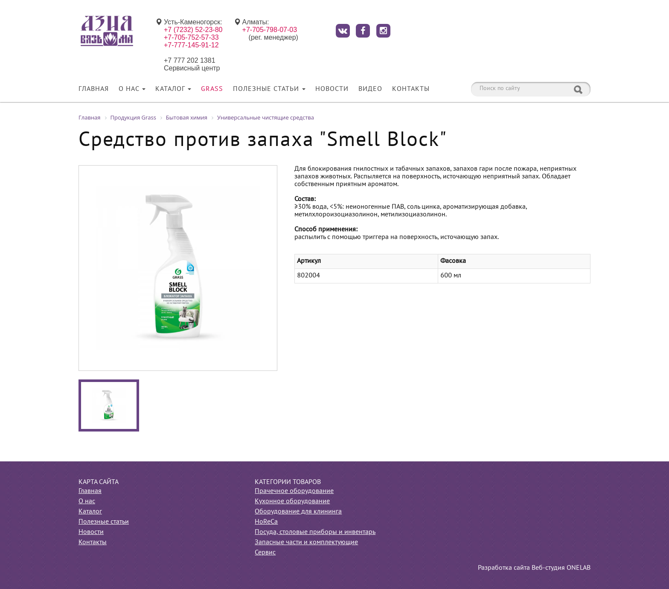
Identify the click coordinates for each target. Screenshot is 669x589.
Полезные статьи (269, 89)
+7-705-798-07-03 (269, 29)
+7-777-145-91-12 (191, 45)
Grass (212, 89)
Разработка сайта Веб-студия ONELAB (534, 568)
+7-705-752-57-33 (191, 37)
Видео (370, 89)
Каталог (173, 89)
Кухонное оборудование (292, 501)
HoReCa (266, 522)
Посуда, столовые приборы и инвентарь (315, 532)
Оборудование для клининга (298, 512)
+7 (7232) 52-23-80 (193, 29)
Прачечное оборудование (294, 491)
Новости (332, 89)
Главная (94, 89)
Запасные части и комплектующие (306, 542)
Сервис (265, 553)
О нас (132, 89)
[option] (178, 268)
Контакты (411, 89)
